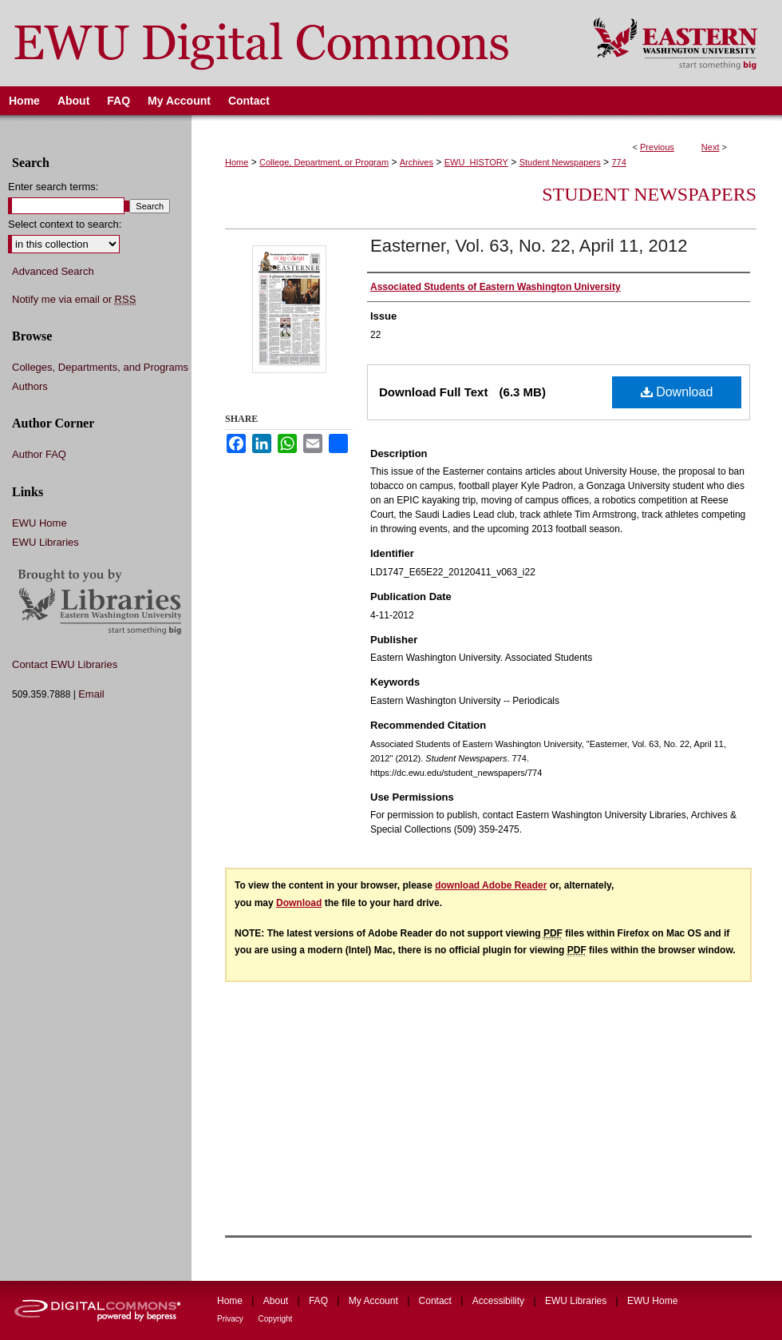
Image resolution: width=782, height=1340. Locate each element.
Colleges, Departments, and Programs (100, 367)
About (277, 1300)
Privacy (231, 1318)
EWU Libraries (45, 542)
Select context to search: (64, 224)
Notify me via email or (74, 299)
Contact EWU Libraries (64, 664)
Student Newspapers (560, 162)
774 (618, 162)
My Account (375, 1300)
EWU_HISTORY (476, 162)
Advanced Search (53, 271)
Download (677, 392)
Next (710, 147)
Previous (657, 147)
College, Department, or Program (324, 162)
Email (91, 694)
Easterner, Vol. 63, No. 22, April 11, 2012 (528, 246)
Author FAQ (39, 454)
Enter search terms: (53, 187)
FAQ (319, 1300)
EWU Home (39, 523)
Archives (416, 162)
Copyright (276, 1318)
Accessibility (499, 1300)
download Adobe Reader (491, 885)
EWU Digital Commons (286, 43)
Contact (437, 1300)
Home (236, 162)
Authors (30, 386)
